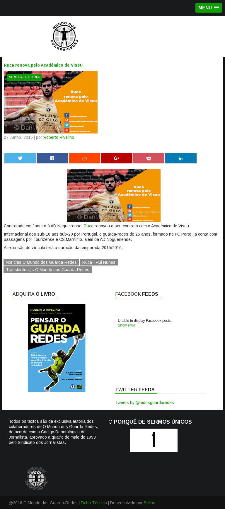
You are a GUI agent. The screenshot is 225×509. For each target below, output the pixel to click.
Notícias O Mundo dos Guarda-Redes (41, 262)
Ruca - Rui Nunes (98, 262)
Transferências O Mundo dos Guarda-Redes (47, 269)
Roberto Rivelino (58, 137)
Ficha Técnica (94, 502)
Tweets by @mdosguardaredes (144, 402)
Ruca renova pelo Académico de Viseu (43, 65)
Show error (126, 325)
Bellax (149, 502)
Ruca (88, 226)
